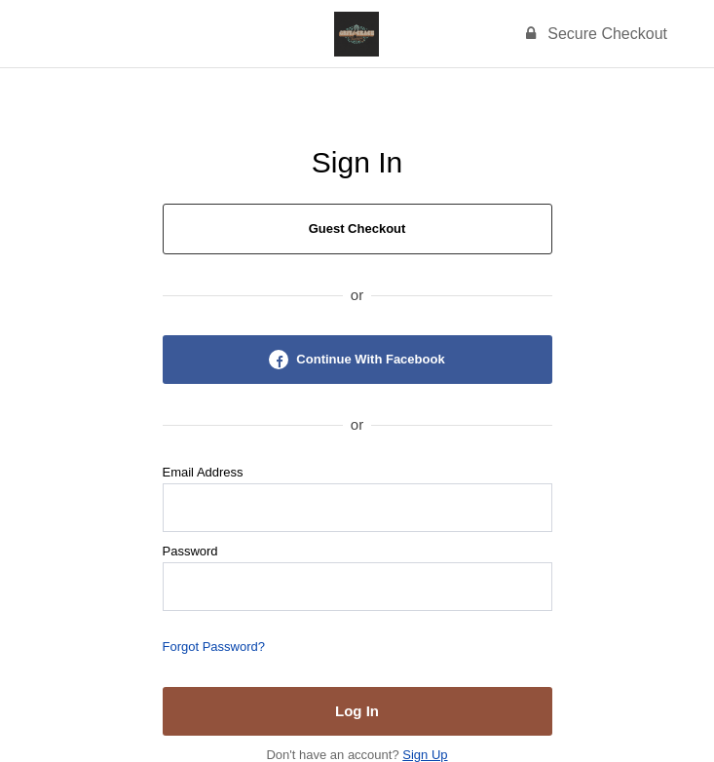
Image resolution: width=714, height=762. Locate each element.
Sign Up (424, 754)
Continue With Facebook (356, 359)
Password (190, 551)
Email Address (203, 472)
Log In (357, 711)
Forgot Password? (214, 646)
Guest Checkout (357, 228)
